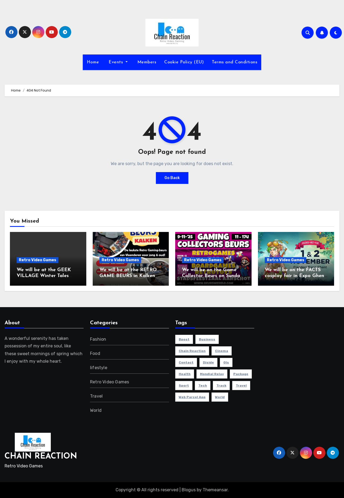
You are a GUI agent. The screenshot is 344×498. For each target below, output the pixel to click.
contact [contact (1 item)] (186, 362)
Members (146, 62)
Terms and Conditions (234, 62)
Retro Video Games (37, 260)
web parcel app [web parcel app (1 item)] (192, 397)
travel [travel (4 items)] (241, 385)
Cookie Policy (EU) (184, 62)
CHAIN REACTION (41, 456)
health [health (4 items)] (185, 374)
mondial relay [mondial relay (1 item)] (212, 374)
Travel (96, 396)
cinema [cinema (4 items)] (221, 351)
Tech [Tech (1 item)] (202, 385)
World (96, 410)
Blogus (189, 489)
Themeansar (215, 489)
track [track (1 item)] (221, 385)
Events (115, 62)
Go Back (172, 178)
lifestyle (98, 367)
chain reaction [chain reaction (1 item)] (192, 351)
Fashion (98, 339)
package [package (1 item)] (240, 374)
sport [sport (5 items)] (184, 385)
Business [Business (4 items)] (207, 339)
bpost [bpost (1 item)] (184, 339)
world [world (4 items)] (220, 397)
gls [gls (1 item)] (226, 362)
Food (95, 353)
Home (93, 62)
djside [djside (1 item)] (208, 362)
